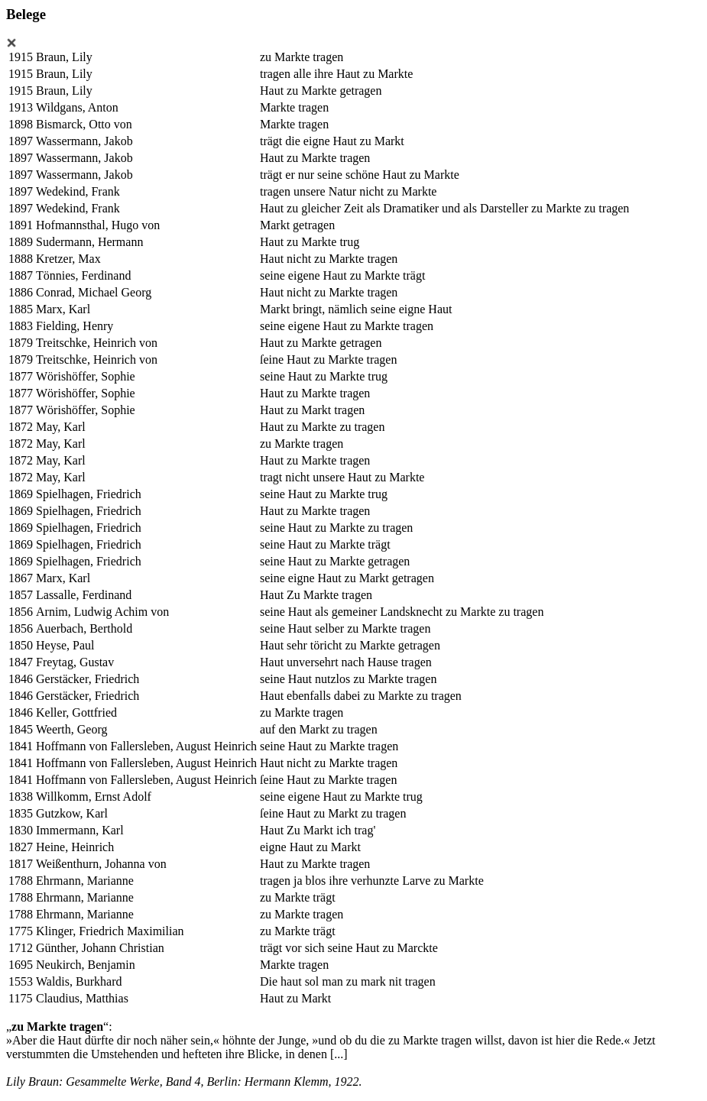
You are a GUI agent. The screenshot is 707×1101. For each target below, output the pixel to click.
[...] (339, 1054)
